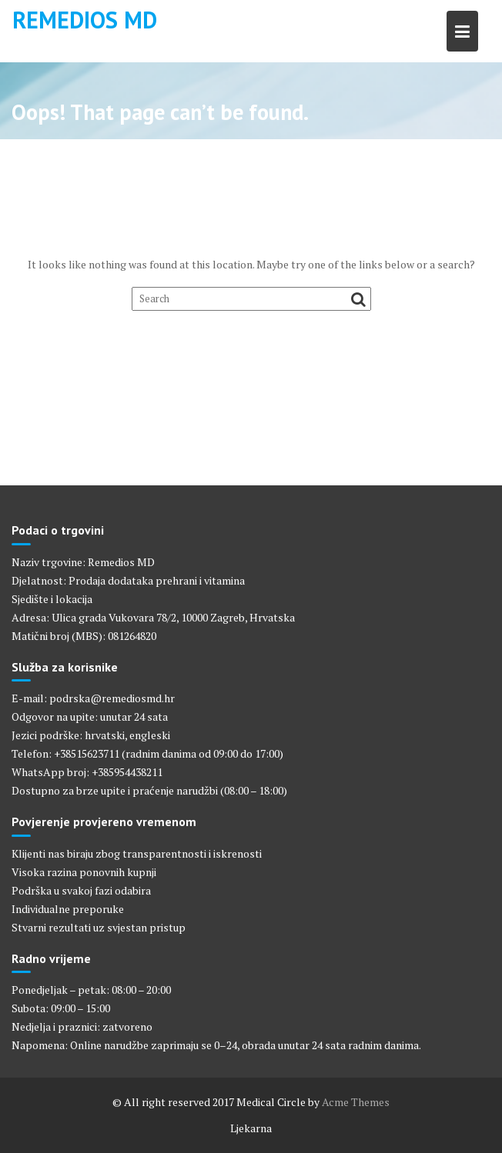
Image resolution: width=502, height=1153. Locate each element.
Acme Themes (356, 1102)
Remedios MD (84, 20)
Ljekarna (251, 1128)
